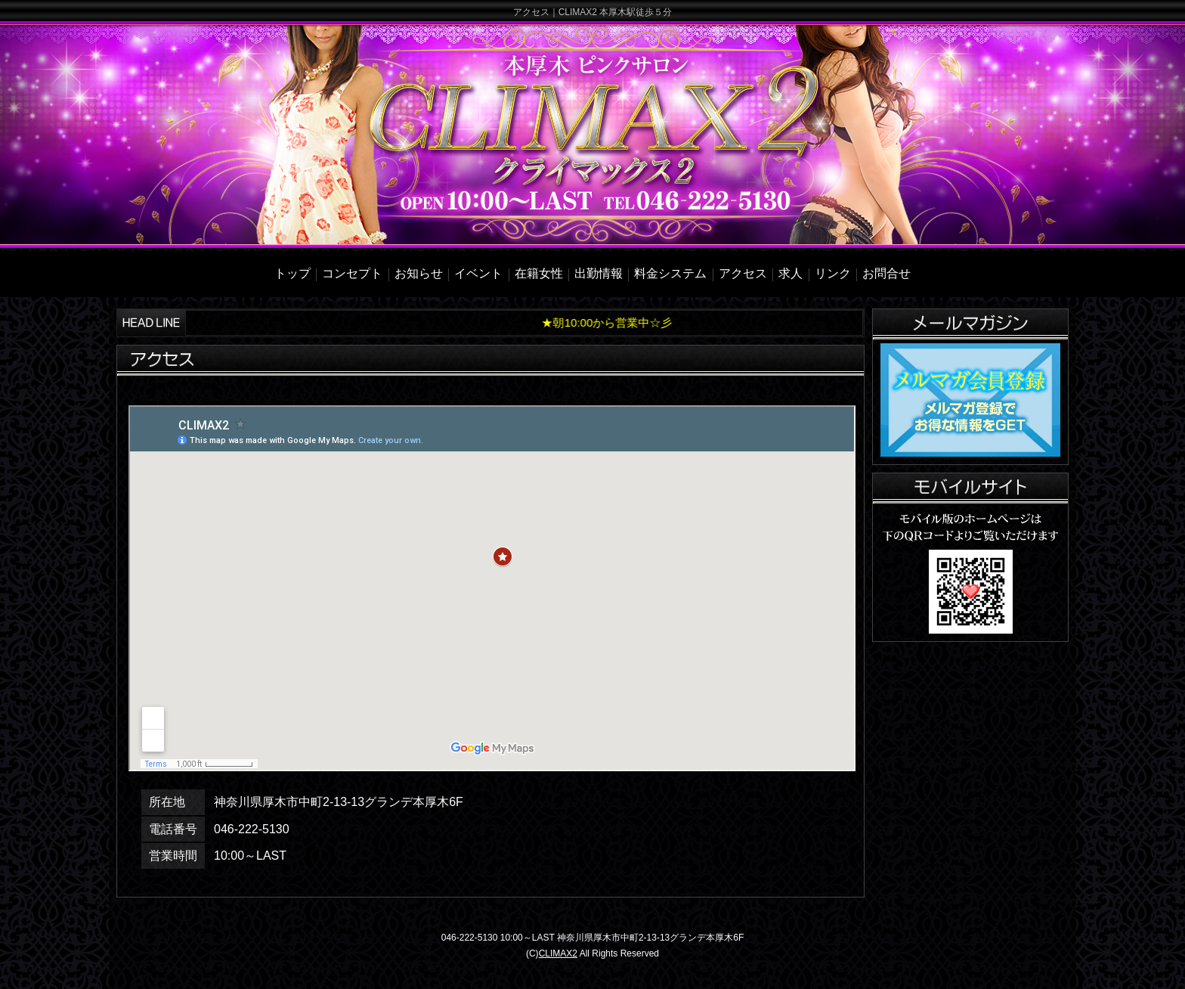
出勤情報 (598, 273)
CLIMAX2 (558, 953)
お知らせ (418, 273)
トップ (292, 273)
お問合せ (886, 273)
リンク (833, 273)
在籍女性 (539, 273)
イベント (478, 273)
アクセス (743, 273)
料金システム (670, 273)
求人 (790, 273)
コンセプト (352, 273)
